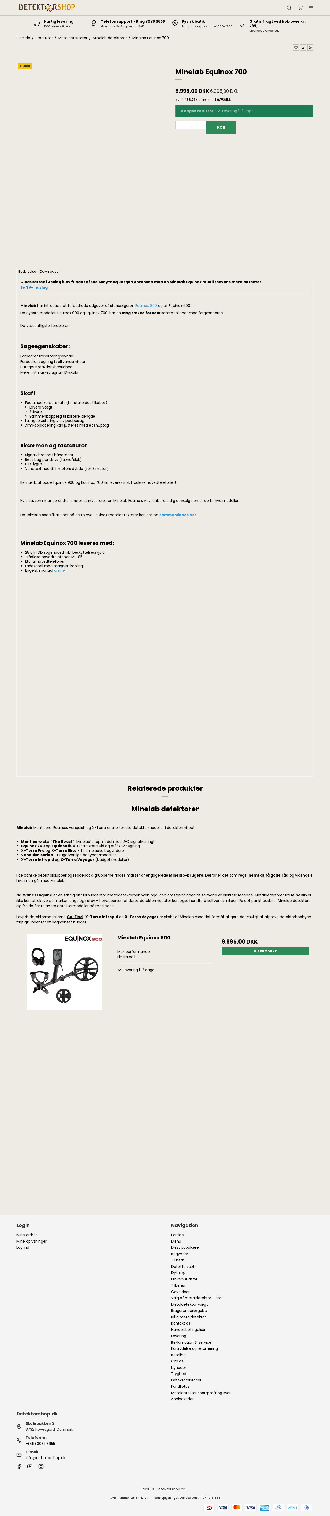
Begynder (179, 1253)
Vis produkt (265, 951)
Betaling (178, 1354)
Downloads (49, 271)
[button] (296, 47)
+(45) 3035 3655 (40, 1443)
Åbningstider (182, 1399)
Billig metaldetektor (188, 1317)
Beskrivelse (27, 271)
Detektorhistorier (186, 1380)
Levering (178, 1335)
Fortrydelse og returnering (194, 1348)
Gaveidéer (180, 1291)
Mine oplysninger (31, 1241)
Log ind (22, 1247)
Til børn (177, 1260)
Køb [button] (221, 127)
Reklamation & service (191, 1342)
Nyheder (178, 1367)
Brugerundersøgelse (189, 1310)
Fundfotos (180, 1386)
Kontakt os (180, 1323)
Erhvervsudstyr (184, 1279)
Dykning (178, 1272)
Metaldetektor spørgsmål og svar (201, 1392)
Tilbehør (178, 1285)
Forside (177, 1234)
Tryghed (178, 1373)
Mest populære (185, 1247)
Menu (176, 1241)
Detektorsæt (182, 1266)
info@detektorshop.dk (45, 1457)
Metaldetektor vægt (189, 1304)
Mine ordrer (26, 1234)
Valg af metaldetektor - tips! (197, 1298)
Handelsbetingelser (188, 1329)
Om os (177, 1361)
